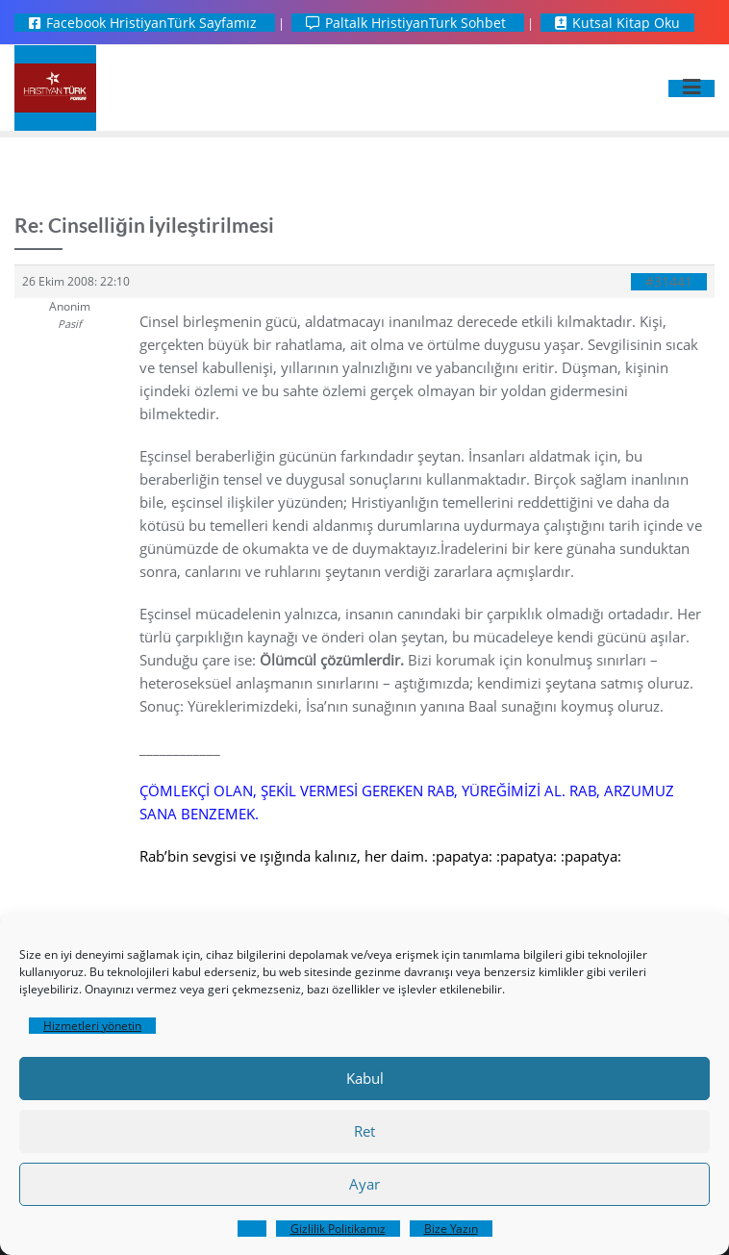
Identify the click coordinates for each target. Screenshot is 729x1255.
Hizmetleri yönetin (92, 1025)
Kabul (365, 1078)
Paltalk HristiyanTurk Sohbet (408, 22)
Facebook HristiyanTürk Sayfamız (145, 22)
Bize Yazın (451, 1228)
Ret (364, 1131)
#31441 (668, 281)
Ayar (364, 1183)
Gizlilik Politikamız (338, 1228)
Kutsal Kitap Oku (617, 22)
